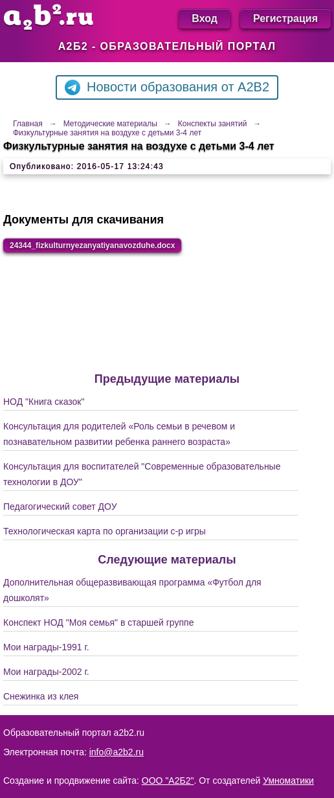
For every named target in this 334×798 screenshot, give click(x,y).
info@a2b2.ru (116, 752)
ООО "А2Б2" (168, 780)
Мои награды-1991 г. (46, 647)
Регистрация (285, 18)
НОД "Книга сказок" (43, 401)
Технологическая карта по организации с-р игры (104, 531)
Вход (204, 18)
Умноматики (288, 780)
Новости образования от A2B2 (167, 87)
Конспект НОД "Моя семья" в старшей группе (98, 622)
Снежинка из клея (40, 696)
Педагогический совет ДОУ (60, 506)
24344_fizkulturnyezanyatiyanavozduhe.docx (92, 245)
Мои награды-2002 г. (46, 672)
